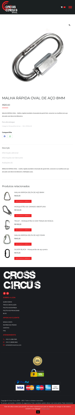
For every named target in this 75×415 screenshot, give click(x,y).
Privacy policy (46, 408)
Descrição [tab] (6, 148)
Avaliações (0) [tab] (7, 163)
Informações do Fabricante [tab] (12, 158)
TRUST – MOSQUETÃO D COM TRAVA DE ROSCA (33, 221)
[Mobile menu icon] (70, 7)
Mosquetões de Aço (14, 126)
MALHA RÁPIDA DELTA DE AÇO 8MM (29, 192)
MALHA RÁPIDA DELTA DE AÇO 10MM (29, 235)
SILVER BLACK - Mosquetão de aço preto (31, 249)
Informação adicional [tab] (10, 153)
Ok (38, 412)
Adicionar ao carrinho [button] (23, 201)
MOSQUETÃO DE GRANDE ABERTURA (30, 207)
